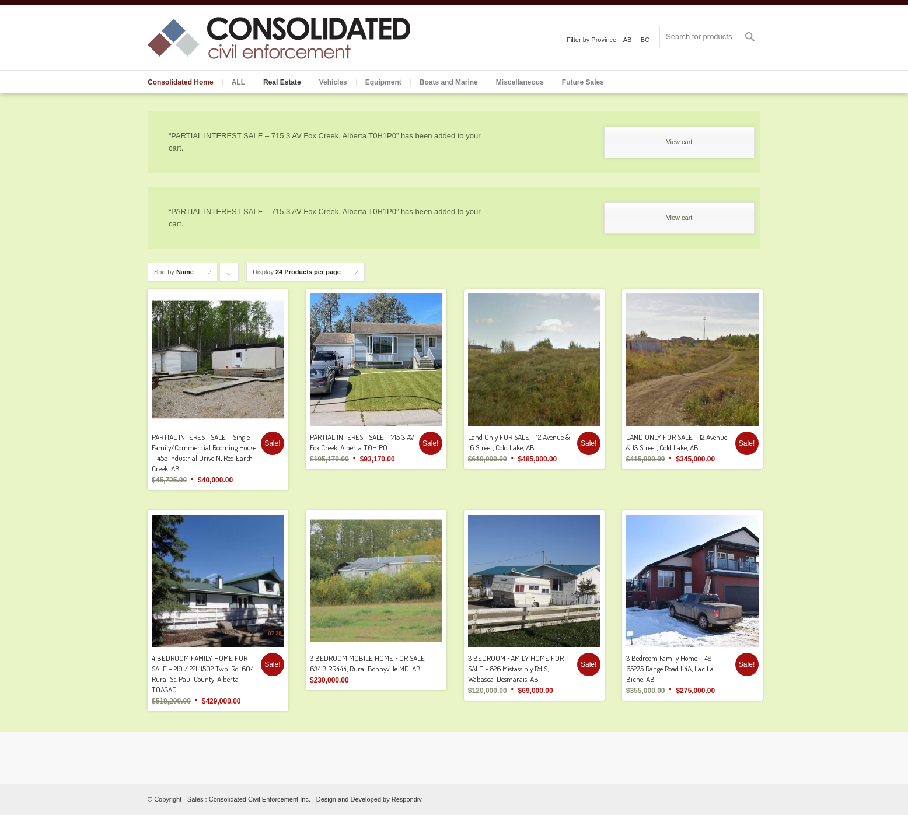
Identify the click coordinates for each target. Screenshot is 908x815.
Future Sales (583, 82)
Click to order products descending (229, 275)
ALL (238, 82)
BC (645, 39)
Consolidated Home (181, 82)
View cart (679, 141)
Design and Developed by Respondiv (369, 799)
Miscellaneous (520, 82)
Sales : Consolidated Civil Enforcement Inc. (248, 799)
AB (627, 39)
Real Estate (282, 82)
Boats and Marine (449, 82)
